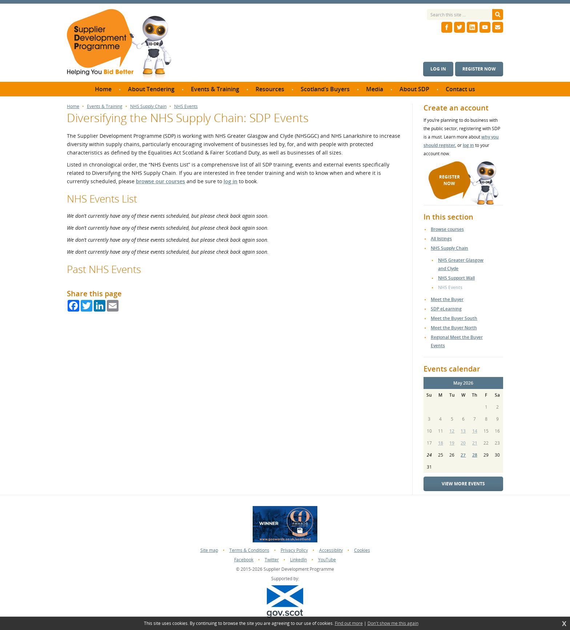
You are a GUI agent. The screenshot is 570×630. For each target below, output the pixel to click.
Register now (479, 69)
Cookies (362, 550)
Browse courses (447, 229)
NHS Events (186, 106)
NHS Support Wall (456, 278)
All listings (441, 239)
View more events (463, 484)
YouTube (327, 560)
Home (73, 106)
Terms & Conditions (249, 550)
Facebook (243, 560)
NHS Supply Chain (148, 106)
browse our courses (160, 181)
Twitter (272, 560)
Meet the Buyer (447, 299)
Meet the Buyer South (454, 318)
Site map (209, 550)
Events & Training (105, 106)
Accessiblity (331, 550)
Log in (438, 69)
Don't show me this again (393, 623)
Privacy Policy (294, 550)
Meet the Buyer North (454, 328)
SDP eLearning (446, 309)
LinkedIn (298, 560)
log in (230, 181)
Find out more (349, 623)
